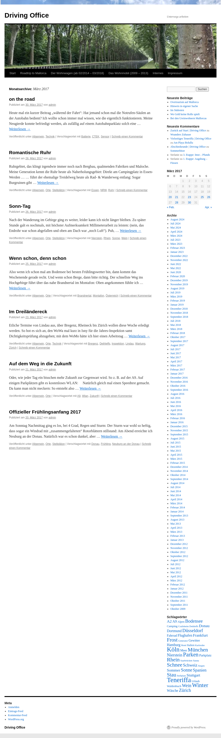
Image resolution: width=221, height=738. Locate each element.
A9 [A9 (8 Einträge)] (174, 621)
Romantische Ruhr (30, 152)
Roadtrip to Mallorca (33, 73)
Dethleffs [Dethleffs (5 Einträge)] (193, 626)
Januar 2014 (177, 511)
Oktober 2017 (177, 337)
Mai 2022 (175, 268)
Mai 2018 (175, 325)
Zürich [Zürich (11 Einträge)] (185, 690)
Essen (95, 190)
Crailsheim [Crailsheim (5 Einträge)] (183, 626)
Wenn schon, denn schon (37, 258)
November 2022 (179, 260)
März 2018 (176, 329)
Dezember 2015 (179, 426)
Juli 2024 (175, 223)
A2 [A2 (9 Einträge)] (169, 621)
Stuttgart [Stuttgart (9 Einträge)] (193, 675)
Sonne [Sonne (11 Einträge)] (186, 669)
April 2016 (176, 410)
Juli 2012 (175, 564)
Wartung (140, 343)
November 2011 (179, 596)
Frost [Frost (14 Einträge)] (172, 640)
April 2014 (176, 499)
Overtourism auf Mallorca (184, 102)
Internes (158, 73)
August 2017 (177, 345)
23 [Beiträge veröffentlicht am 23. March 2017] (189, 197)
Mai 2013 (175, 523)
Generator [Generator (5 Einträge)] (183, 641)
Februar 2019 (177, 300)
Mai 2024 (175, 227)
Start (12, 73)
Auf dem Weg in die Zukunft (40, 363)
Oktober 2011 (177, 600)
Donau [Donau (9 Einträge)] (204, 626)
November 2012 (179, 548)
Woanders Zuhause (180, 134)
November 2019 (179, 284)
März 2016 (176, 414)
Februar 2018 (177, 333)
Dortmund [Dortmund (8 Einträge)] (174, 631)
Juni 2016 (175, 402)
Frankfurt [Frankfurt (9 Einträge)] (200, 635)
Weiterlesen (19, 129)
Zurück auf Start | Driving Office (188, 130)
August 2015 (177, 438)
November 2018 (179, 312)
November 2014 (179, 471)
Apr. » (208, 207)
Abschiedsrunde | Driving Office (188, 146)
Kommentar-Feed (17, 715)
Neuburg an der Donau (126, 444)
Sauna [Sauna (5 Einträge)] (196, 660)
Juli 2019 (175, 292)
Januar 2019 (177, 304)
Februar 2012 (177, 584)
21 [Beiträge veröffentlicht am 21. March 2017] (176, 197)
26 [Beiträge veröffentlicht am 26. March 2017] (208, 197)
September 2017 (179, 341)
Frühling (105, 444)
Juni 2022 (175, 264)
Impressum (175, 73)
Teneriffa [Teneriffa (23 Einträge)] (179, 679)
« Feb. (171, 207)
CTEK (95, 136)
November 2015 (179, 430)
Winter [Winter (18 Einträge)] (200, 685)
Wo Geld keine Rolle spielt (185, 114)
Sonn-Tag (19, 206)
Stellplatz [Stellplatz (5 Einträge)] (181, 675)
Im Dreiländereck (28, 311)
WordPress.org (16, 719)
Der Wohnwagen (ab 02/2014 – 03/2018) (77, 73)
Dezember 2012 (179, 544)
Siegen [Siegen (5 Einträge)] (201, 666)
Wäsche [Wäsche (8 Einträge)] (172, 690)
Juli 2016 (175, 398)
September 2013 (179, 515)
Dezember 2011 (179, 592)
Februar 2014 (177, 507)
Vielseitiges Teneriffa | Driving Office (190, 138)
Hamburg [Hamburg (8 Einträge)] (173, 645)
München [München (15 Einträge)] (198, 650)
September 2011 (179, 604)
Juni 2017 (175, 353)
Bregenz (93, 343)
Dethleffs (105, 343)
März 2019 (176, 296)
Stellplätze (58, 190)
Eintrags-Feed (15, 711)
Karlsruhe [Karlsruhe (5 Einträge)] (200, 645)
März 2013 (176, 531)
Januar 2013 (177, 540)
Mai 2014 (175, 495)
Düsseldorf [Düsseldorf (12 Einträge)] (192, 630)
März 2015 (176, 458)
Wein (125, 238)
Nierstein (96, 238)
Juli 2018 (175, 320)
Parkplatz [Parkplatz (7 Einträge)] (205, 655)
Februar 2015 (177, 462)
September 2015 (179, 434)
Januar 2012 (177, 588)
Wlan (85, 396)
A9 (79, 396)
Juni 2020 (175, 272)
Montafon (98, 295)
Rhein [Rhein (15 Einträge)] (173, 660)
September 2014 (179, 479)
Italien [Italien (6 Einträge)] (191, 645)
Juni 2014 (175, 491)
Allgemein (38, 136)
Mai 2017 (175, 357)
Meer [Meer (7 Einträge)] (183, 650)
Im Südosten (177, 110)
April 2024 (176, 231)
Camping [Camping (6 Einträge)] (172, 626)
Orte (48, 190)
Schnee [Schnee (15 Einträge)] (174, 665)
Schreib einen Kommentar (127, 136)
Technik (50, 136)
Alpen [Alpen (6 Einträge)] (180, 621)
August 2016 (177, 393)
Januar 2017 (177, 373)
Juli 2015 (175, 442)
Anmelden (13, 707)
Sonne (116, 238)
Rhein (107, 238)
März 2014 (176, 503)
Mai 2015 (175, 450)
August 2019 (177, 288)
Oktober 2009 (177, 608)
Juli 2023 (175, 239)
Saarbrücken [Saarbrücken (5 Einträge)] (186, 660)
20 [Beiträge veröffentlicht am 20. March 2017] (170, 197)
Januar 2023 (177, 252)
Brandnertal (84, 295)
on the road (22, 99)
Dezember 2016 (179, 377)
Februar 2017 (177, 369)
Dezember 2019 (179, 280)
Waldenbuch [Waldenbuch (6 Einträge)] (174, 686)
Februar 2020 (177, 276)
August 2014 (177, 483)
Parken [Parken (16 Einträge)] (190, 654)
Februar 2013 (177, 535)
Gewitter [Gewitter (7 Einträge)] (194, 640)
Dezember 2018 (179, 308)
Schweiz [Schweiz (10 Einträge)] (190, 665)
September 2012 (179, 556)
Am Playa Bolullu (183, 142)
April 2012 (176, 576)
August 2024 (177, 219)
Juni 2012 (175, 568)
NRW (103, 190)
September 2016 (179, 389)
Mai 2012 (175, 572)
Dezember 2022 (179, 256)
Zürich (12, 347)
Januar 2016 (177, 422)
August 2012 (177, 560)
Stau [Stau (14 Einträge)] (171, 675)
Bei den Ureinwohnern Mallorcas (188, 118)
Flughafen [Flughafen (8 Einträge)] (185, 635)
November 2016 (179, 381)
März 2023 (176, 243)
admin (52, 104)
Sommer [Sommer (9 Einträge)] (173, 670)
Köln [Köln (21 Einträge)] (173, 649)
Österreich (112, 295)
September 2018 (179, 316)
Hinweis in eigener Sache (184, 106)
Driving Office (27, 15)
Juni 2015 (175, 446)
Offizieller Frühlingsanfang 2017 (45, 411)
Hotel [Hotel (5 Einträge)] (183, 645)
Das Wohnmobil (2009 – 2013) (128, 73)
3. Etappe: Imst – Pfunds (196, 154)
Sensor (105, 136)
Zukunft (94, 396)
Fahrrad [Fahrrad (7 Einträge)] (172, 635)
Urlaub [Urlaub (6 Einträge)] (196, 681)
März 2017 (176, 365)
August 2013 (177, 519)
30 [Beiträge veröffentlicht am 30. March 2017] (189, 202)
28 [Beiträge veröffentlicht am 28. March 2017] (176, 202)
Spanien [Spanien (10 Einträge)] (199, 670)
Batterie (85, 136)
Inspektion (118, 343)
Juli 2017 (175, 349)
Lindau (130, 343)
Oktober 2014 (177, 475)
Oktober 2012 (177, 552)
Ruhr (111, 190)
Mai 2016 (175, 406)
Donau (95, 444)
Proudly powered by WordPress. (188, 727)
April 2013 (176, 527)
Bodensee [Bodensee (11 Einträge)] (194, 621)
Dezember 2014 (179, 466)
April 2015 (176, 454)
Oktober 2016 (177, 385)
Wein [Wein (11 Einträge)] (186, 685)
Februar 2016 (177, 418)
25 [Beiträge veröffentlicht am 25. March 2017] (202, 197)
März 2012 (176, 580)
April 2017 (176, 361)
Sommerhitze (177, 150)
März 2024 (176, 235)
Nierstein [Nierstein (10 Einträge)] (174, 655)
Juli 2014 (175, 487)
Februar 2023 (177, 247)
